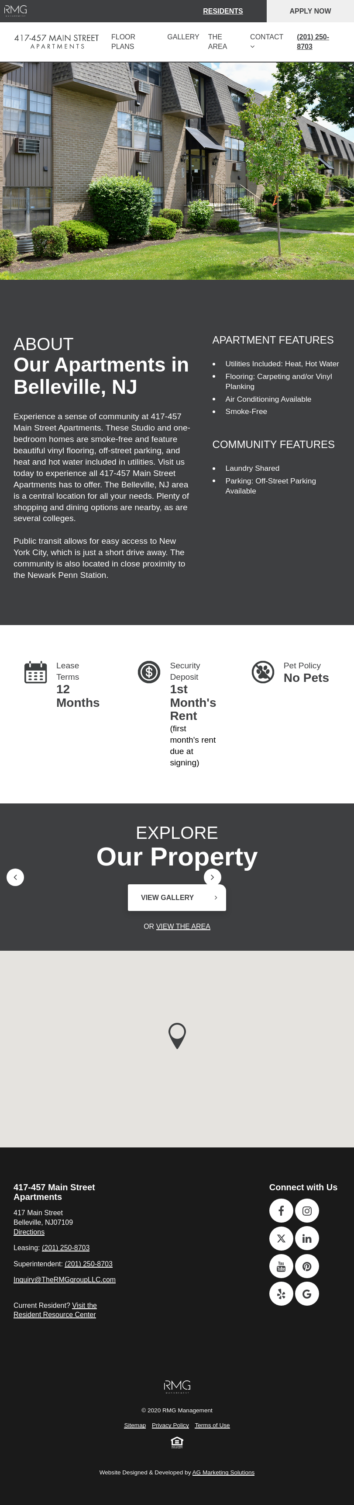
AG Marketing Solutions (223, 1472)
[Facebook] (281, 1211)
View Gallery (167, 897)
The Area (217, 41)
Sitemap (135, 1425)
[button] (177, 1036)
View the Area (183, 926)
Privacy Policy (170, 1425)
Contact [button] (266, 41)
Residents (223, 11)
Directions (29, 1232)
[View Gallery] (340, 75)
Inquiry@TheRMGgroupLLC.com (65, 1279)
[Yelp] (281, 1294)
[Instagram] (307, 1211)
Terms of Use (212, 1425)
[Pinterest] (307, 1266)
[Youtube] (281, 1266)
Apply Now (310, 11)
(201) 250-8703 (313, 41)
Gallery (183, 37)
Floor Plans (123, 41)
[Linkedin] (307, 1238)
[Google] (307, 1294)
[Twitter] (281, 1239)
